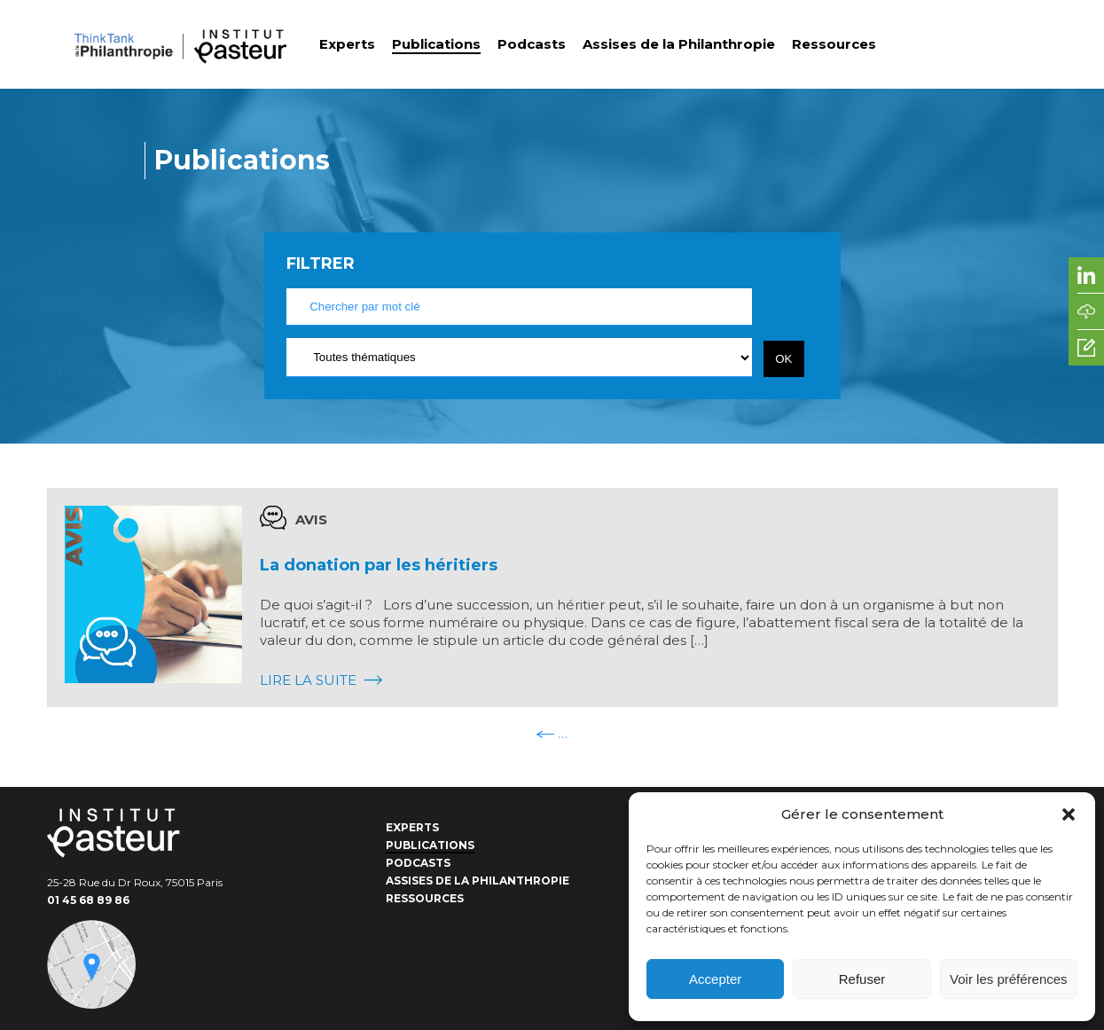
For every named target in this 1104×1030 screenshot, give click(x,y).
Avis (311, 519)
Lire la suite (321, 680)
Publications (436, 43)
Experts (347, 43)
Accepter (715, 979)
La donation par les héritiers (378, 565)
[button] (1068, 814)
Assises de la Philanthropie (679, 43)
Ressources (834, 43)
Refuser (862, 979)
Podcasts (531, 43)
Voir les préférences (1009, 979)
